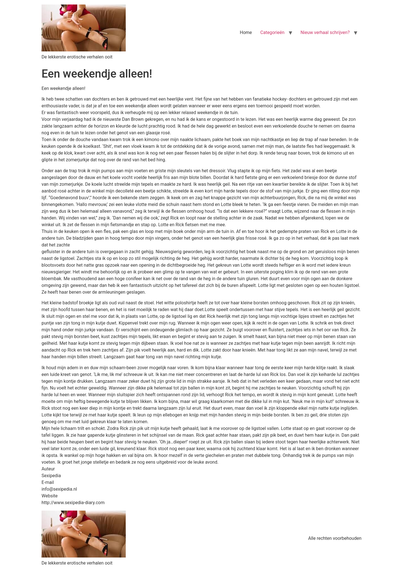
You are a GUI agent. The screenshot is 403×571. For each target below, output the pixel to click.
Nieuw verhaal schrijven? (325, 32)
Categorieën (272, 32)
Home (246, 32)
